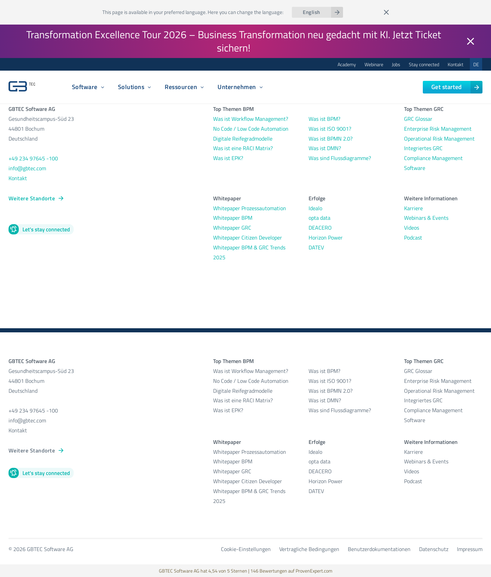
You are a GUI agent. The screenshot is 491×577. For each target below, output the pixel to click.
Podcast (413, 237)
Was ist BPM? (324, 119)
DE (476, 64)
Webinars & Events (426, 218)
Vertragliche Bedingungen (309, 549)
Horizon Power (326, 237)
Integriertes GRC (423, 148)
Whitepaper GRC (232, 227)
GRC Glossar (418, 119)
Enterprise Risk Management (438, 129)
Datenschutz (433, 549)
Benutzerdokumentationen (379, 549)
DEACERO (320, 227)
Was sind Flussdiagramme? (340, 158)
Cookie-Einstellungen (246, 549)
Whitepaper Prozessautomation (249, 208)
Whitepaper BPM (232, 218)
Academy (347, 64)
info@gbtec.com (27, 168)
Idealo (315, 208)
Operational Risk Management (439, 138)
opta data (320, 218)
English (311, 12)
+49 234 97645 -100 (33, 158)
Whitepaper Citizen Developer (247, 237)
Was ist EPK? (228, 158)
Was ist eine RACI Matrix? (243, 148)
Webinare (373, 64)
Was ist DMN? (325, 148)
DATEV (316, 247)
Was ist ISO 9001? (330, 129)
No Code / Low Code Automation (250, 129)
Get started (446, 86)
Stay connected (424, 64)
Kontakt (455, 64)
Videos (411, 227)
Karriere (413, 208)
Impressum (469, 549)
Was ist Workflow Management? (250, 119)
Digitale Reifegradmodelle (242, 138)
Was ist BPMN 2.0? (331, 138)
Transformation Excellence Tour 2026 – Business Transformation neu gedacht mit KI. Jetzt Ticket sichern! (233, 41)
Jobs (396, 64)
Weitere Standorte (32, 198)
